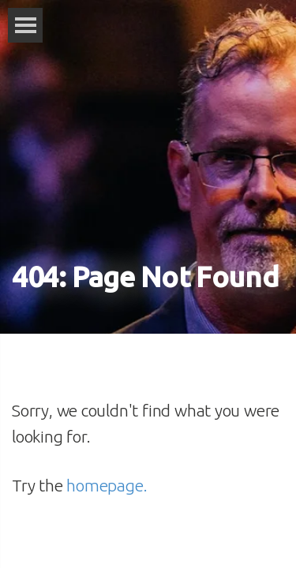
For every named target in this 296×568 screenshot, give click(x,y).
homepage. (106, 485)
